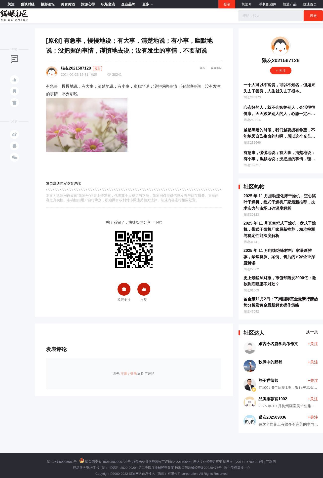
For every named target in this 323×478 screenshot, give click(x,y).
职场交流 (108, 4)
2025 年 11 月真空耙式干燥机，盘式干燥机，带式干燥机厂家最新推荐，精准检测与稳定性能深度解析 (279, 229)
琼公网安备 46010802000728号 (104, 462)
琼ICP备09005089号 (62, 462)
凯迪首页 (310, 4)
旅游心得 (88, 4)
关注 (10, 4)
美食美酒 (68, 4)
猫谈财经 (28, 4)
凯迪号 (247, 4)
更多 (147, 4)
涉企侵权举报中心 (237, 468)
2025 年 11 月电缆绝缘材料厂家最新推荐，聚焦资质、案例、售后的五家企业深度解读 (279, 256)
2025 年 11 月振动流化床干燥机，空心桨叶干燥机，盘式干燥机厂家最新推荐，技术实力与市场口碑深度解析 (279, 202)
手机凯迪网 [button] (268, 4)
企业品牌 (128, 4)
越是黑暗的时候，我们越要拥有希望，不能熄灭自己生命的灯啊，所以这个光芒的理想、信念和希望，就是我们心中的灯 (279, 136)
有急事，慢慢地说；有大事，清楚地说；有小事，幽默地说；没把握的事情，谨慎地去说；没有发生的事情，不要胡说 (279, 159)
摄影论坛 (48, 4)
